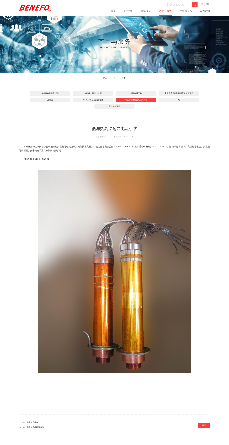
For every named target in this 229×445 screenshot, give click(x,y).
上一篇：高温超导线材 (28, 422)
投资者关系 (185, 11)
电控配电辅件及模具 (50, 93)
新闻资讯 (146, 11)
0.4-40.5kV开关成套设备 (93, 100)
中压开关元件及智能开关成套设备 (179, 93)
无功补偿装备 (114, 106)
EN (207, 4)
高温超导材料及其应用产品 (136, 100)
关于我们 (128, 11)
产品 (105, 78)
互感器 (50, 100)
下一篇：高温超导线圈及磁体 (31, 427)
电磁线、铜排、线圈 (93, 93)
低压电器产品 (136, 93)
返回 (204, 425)
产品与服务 (165, 11)
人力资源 (205, 11)
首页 (113, 11)
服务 (123, 78)
